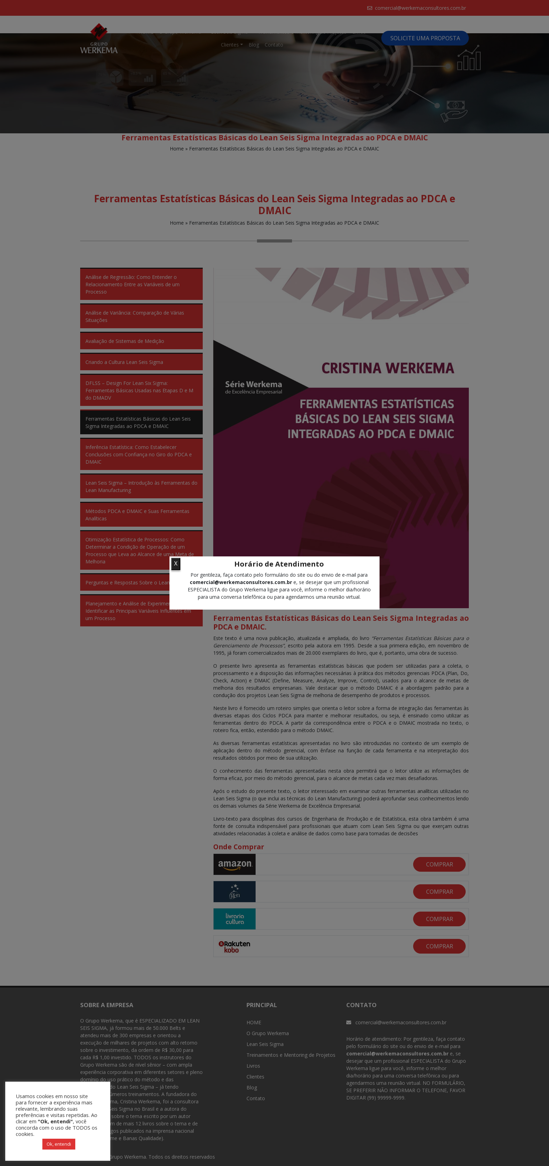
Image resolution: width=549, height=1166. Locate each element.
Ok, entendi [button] (59, 1144)
